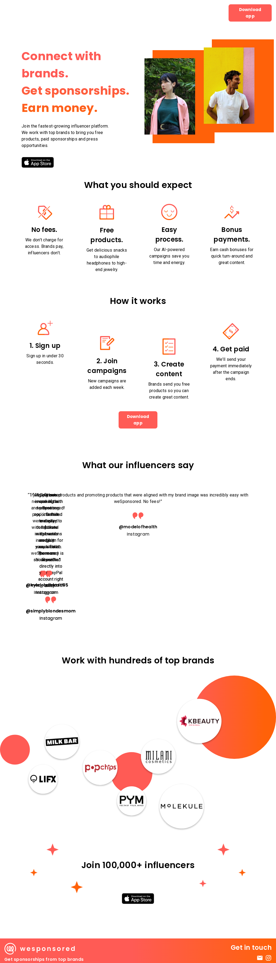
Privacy (264, 956)
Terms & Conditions (251, 951)
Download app (250, 13)
